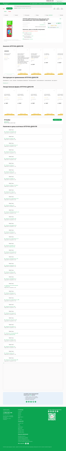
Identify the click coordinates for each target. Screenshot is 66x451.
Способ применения (40, 80)
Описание (14, 80)
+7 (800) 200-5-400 (7, 412)
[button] (33, 133)
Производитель (6, 80)
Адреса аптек (46, 3)
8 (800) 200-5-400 (49, 0)
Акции (5, 11)
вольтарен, (23, 8)
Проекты (42, 3)
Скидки (9, 11)
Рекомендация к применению (22, 80)
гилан (30, 8)
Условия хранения (47, 80)
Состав (11, 80)
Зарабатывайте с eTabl (36, 3)
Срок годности (54, 80)
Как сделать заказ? (52, 3)
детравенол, (19, 8)
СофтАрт (13, 446)
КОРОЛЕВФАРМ (43, 24)
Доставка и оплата (59, 3)
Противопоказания (32, 80)
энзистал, (27, 8)
